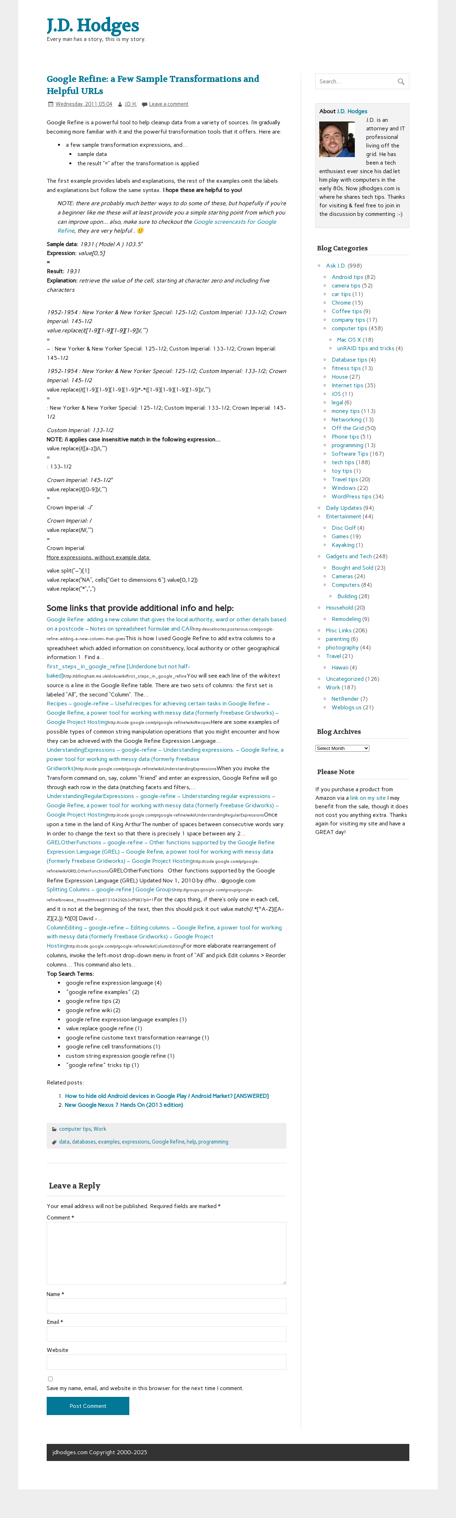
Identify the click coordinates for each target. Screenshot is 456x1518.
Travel (333, 656)
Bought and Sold (352, 567)
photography (342, 647)
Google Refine (168, 1142)
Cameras (342, 576)
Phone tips (345, 436)
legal (337, 402)
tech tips (343, 462)
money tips (346, 411)
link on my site (368, 797)
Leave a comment (168, 104)
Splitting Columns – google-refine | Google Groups (110, 889)
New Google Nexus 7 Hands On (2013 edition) (124, 1105)
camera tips (346, 285)
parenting (337, 639)
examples (108, 1142)
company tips (348, 319)
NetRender (345, 698)
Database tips (349, 359)
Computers (346, 584)
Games (340, 536)
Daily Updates (344, 507)
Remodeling (346, 619)
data (64, 1142)
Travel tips (345, 479)
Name (55, 1294)
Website (57, 1350)
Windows (344, 488)
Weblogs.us (347, 707)
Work (100, 1129)
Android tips (347, 277)
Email (55, 1322)
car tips (341, 294)
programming (213, 1142)
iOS (336, 393)
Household (339, 607)
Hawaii (340, 667)
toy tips (342, 470)
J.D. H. (131, 104)
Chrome (341, 302)
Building (347, 596)
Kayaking (343, 545)
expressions (135, 1142)
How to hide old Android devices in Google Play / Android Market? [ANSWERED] (167, 1096)
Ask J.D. (336, 265)
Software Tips (350, 453)
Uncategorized (345, 678)
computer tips (75, 1129)
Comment (60, 1218)
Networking (347, 419)
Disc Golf (344, 527)
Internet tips (347, 385)
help (191, 1142)
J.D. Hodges (352, 111)
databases (83, 1142)
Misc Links (339, 630)
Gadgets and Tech (349, 556)
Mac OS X (349, 339)
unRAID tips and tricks (365, 348)
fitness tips (346, 368)
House (340, 376)
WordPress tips (352, 496)
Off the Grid (348, 428)
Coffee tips (347, 311)
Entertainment (343, 516)
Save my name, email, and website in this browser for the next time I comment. (145, 1388)
